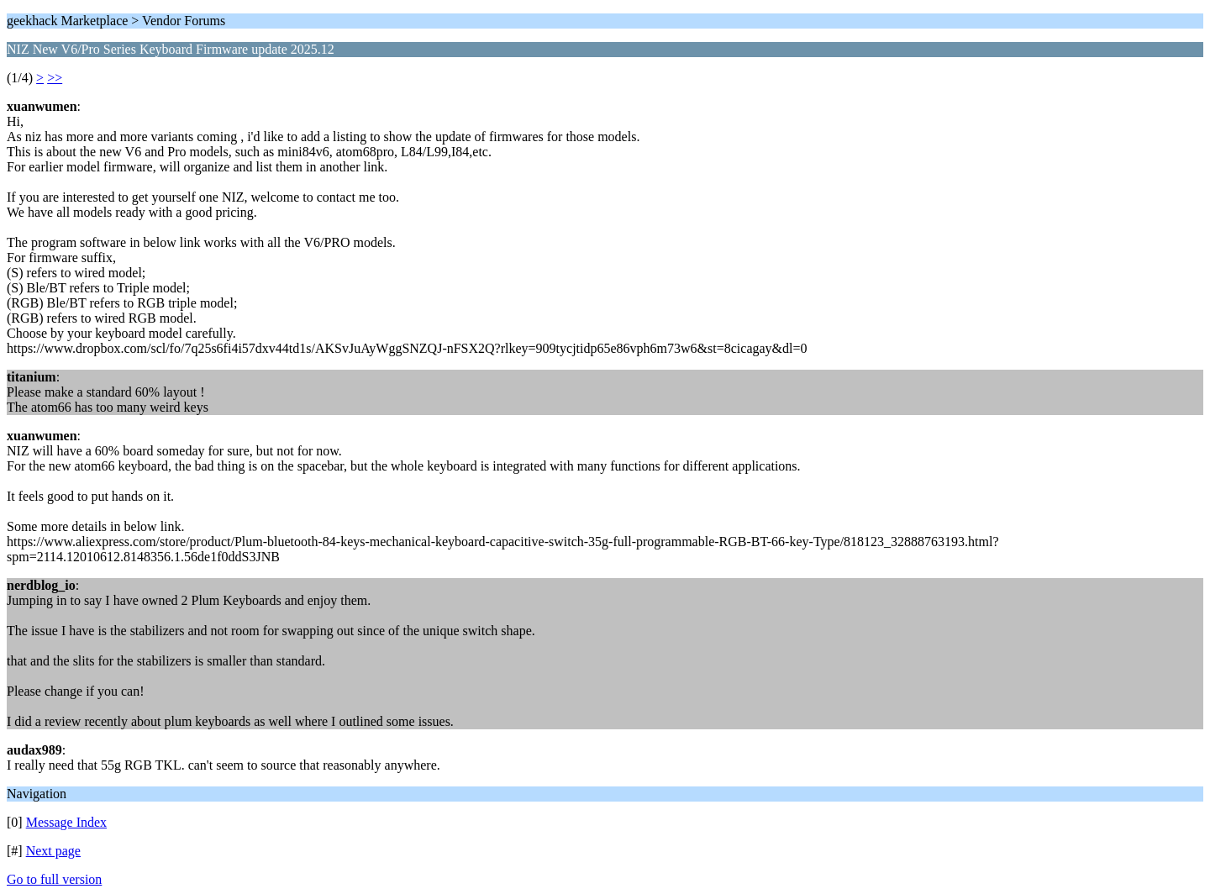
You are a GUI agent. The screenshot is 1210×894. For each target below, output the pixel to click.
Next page (53, 851)
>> (54, 78)
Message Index (66, 822)
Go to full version (54, 879)
